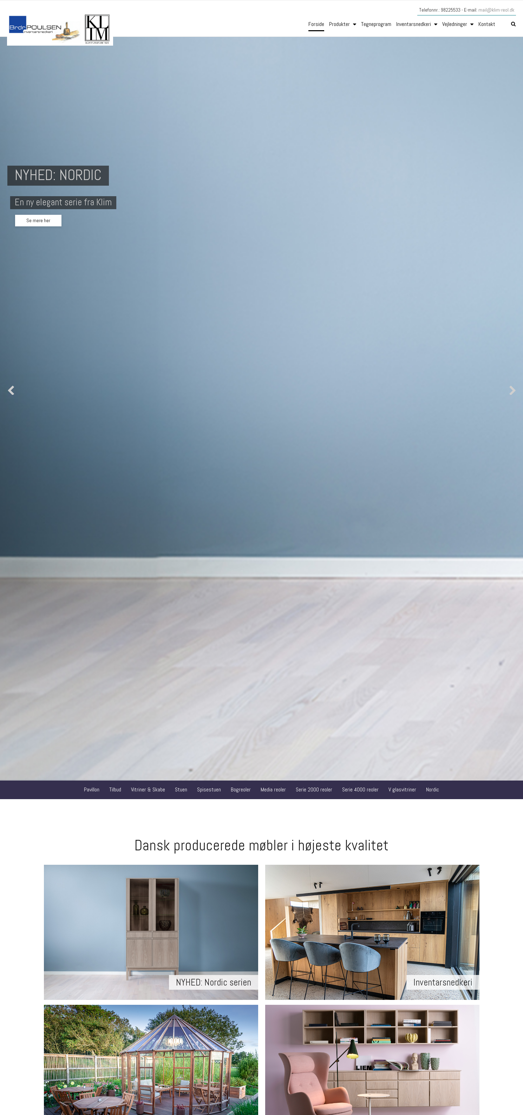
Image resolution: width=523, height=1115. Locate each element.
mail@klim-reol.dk (496, 10)
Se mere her (38, 220)
